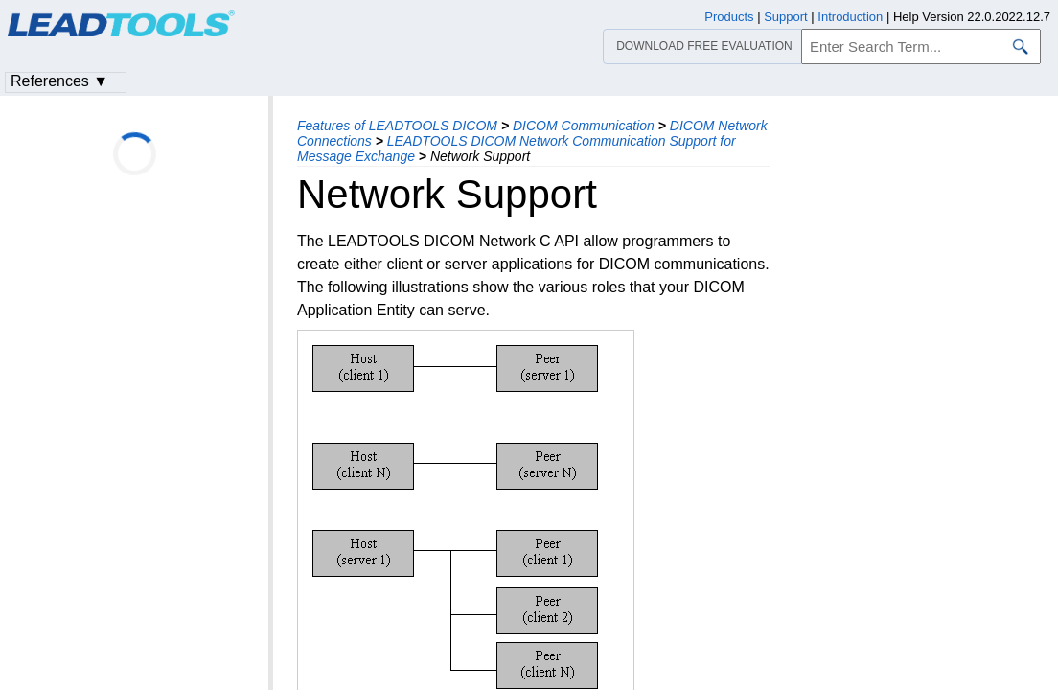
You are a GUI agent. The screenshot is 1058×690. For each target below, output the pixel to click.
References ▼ (59, 81)
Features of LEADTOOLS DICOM (397, 125)
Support (786, 17)
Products (728, 17)
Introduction (850, 17)
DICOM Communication (584, 125)
